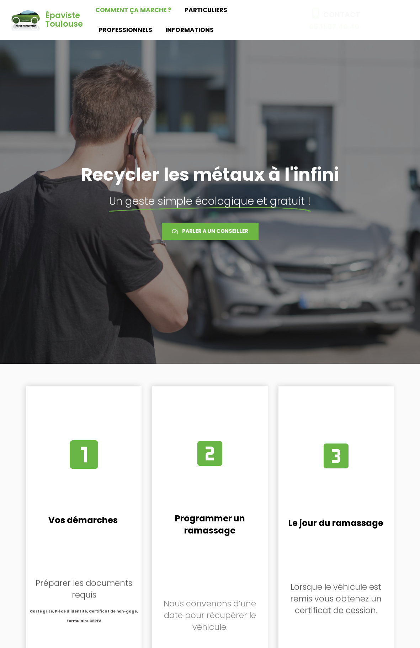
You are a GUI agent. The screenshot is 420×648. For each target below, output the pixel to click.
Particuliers (206, 10)
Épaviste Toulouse (64, 20)
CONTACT (341, 15)
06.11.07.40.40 (334, 27)
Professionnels (125, 30)
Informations (189, 30)
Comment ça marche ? (133, 10)
